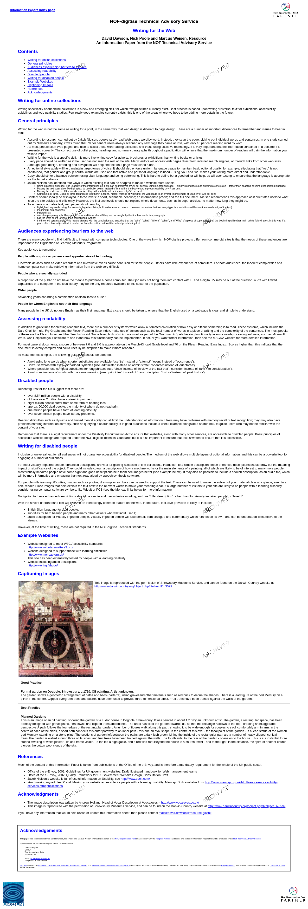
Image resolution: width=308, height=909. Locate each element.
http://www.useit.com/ (135, 778)
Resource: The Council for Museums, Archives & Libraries (62, 865)
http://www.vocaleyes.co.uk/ (180, 802)
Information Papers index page (32, 10)
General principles (39, 63)
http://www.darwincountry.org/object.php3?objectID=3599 (133, 586)
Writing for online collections (46, 60)
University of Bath (277, 865)
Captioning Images (40, 85)
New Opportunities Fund (125, 839)
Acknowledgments (39, 92)
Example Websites (40, 81)
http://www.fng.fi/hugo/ (42, 565)
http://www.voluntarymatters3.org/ (50, 547)
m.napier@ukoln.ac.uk (40, 858)
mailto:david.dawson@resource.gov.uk (185, 813)
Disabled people (38, 74)
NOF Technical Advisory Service (247, 839)
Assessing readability (41, 70)
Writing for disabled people (45, 78)
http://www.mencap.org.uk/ (45, 554)
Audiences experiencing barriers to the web (56, 67)
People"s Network (163, 839)
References (35, 89)
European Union (228, 865)
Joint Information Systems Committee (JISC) (111, 865)
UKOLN (23, 865)
